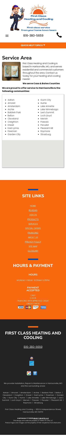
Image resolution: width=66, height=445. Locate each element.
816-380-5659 (33, 347)
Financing (33, 232)
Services (33, 223)
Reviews (33, 210)
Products (33, 219)
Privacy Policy (33, 241)
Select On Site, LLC (41, 418)
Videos (33, 214)
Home (33, 205)
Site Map (33, 246)
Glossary (33, 250)
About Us (33, 237)
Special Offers (33, 228)
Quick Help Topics (33, 45)
